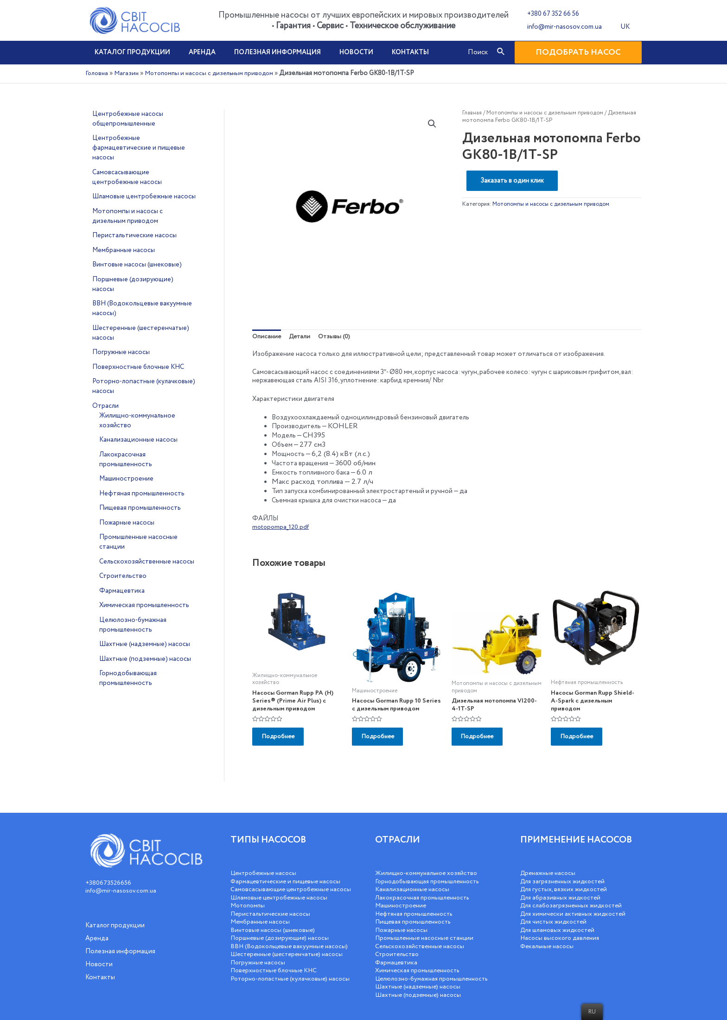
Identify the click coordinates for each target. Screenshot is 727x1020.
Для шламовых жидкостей (559, 921)
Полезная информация (263, 52)
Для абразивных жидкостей (562, 889)
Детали (302, 336)
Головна (97, 73)
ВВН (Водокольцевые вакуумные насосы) (280, 950)
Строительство (398, 946)
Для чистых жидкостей (555, 914)
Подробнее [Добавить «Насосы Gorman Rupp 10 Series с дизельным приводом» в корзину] (384, 741)
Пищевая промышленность (416, 914)
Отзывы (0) (338, 336)
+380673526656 (108, 874)
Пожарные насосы (402, 921)
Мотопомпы (249, 905)
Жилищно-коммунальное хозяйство (430, 865)
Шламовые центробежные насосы (282, 897)
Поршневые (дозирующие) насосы (282, 938)
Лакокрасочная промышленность (425, 889)
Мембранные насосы (261, 921)
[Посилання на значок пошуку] (501, 52)
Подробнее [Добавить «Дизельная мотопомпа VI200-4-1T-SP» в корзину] (484, 741)
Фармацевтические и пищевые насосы (288, 873)
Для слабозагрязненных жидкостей (574, 897)
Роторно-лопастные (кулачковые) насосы (281, 991)
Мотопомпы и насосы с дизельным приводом (215, 73)
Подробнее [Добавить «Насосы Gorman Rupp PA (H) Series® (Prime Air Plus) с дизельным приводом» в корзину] (284, 741)
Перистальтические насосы (272, 914)
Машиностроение (402, 897)
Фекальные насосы (549, 938)
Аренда (193, 52)
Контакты (385, 52)
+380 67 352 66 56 (550, 14)
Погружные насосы (259, 970)
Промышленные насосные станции (427, 930)
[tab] (267, 336)
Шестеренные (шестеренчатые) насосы (290, 962)
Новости (337, 52)
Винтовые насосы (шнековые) (275, 930)
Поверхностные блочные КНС (276, 978)
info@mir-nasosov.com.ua (561, 27)
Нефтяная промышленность (417, 905)
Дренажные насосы (549, 865)
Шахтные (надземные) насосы (420, 978)
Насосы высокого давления (561, 930)
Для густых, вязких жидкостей (565, 881)
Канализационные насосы (414, 881)
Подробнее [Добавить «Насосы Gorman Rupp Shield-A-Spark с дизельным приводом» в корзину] (583, 741)
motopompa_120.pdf (281, 527)
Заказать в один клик (512, 180)
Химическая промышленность (420, 962)
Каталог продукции (129, 52)
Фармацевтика (398, 954)
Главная (472, 112)
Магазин (127, 73)
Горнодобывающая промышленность (431, 873)
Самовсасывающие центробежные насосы (282, 885)
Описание (267, 336)
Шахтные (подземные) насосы (421, 986)
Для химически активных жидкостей (575, 905)
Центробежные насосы (265, 865)
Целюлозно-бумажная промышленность (436, 970)
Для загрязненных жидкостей (565, 873)
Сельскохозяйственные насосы (422, 938)
